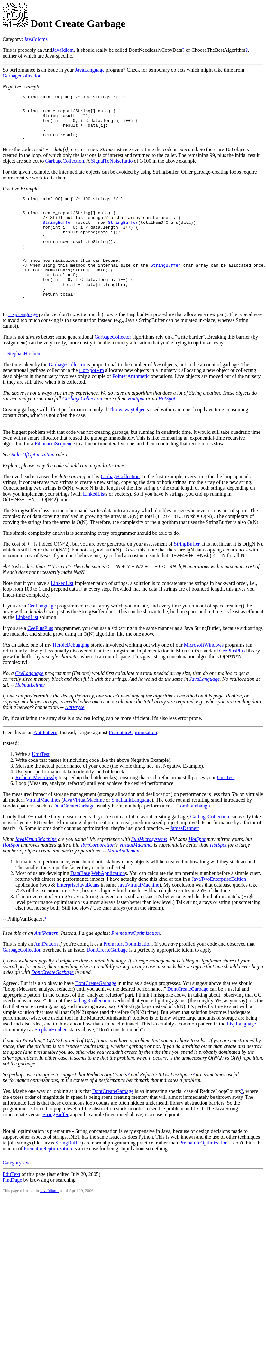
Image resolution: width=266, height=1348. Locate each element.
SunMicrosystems (149, 867)
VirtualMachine (42, 828)
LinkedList (94, 521)
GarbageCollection (22, 75)
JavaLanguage (90, 70)
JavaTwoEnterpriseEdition (219, 907)
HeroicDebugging (71, 673)
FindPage (12, 1208)
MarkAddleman (123, 878)
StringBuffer (58, 236)
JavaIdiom (63, 50)
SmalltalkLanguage (131, 828)
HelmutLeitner (30, 712)
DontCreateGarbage (73, 833)
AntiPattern (45, 760)
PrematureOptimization (133, 760)
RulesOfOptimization (32, 482)
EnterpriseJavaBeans (78, 912)
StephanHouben (23, 381)
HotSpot (136, 426)
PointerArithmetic (131, 404)
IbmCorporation (98, 873)
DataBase (80, 901)
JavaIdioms (36, 39)
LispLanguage (23, 342)
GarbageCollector (113, 365)
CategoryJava (17, 1190)
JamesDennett (184, 856)
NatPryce (74, 735)
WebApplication (108, 901)
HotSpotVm (91, 398)
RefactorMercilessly (36, 805)
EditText (11, 1202)
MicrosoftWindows (204, 673)
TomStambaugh (194, 833)
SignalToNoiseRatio (112, 169)
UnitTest (41, 782)
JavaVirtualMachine (84, 828)
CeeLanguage (41, 633)
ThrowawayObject (128, 437)
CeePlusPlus (40, 656)
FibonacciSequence (55, 471)
